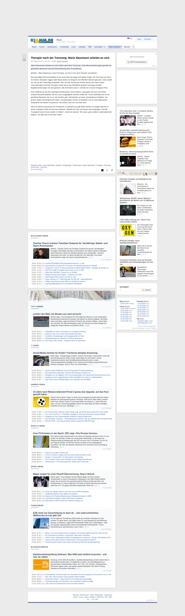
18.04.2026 (125, 311)
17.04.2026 (125, 313)
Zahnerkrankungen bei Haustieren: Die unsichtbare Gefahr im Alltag (69, 581)
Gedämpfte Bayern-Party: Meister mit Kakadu (61, 494)
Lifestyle (82, 47)
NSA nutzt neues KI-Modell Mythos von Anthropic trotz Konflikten (68, 379)
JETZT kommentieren (136, 62)
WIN (90, 47)
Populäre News (143, 321)
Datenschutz (84, 595)
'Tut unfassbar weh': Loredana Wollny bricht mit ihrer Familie (136, 112)
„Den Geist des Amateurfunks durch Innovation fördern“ (64, 584)
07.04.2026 (142, 314)
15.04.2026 (125, 317)
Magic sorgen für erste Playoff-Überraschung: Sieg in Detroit (63, 474)
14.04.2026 (125, 319)
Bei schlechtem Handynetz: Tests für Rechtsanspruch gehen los (67, 373)
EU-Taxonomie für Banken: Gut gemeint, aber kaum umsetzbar (67, 535)
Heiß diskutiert (143, 323)
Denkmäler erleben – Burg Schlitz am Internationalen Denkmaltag (68, 579)
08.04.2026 (142, 312)
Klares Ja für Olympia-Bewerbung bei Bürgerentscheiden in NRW (68, 496)
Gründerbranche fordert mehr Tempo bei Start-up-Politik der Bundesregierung (72, 542)
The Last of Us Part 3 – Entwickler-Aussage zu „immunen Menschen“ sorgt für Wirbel (75, 414)
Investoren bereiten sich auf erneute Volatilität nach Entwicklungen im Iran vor (136, 262)
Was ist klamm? (115, 47)
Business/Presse (39, 547)
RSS (110, 597)
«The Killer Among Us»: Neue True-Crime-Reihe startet (135, 221)
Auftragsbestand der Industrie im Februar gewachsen (64, 338)
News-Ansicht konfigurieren (147, 326)
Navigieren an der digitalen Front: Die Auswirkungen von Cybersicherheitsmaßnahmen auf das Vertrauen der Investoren (87, 375)
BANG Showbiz (62, 61)
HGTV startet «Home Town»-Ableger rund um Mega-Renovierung (68, 459)
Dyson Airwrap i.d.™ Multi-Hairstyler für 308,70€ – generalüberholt (68, 279)
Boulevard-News (39, 236)
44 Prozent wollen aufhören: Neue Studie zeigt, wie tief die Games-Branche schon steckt (76, 412)
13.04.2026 (125, 321)
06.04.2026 (142, 316)
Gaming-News (38, 384)
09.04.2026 (142, 310)
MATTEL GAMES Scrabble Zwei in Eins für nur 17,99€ (64, 270)
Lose (74, 47)
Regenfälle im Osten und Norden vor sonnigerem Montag (65, 332)
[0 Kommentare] (36, 169)
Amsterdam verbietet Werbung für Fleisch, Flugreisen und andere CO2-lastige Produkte (136, 132)
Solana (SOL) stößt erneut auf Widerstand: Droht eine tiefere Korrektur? (70, 540)
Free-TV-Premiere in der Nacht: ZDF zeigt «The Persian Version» (65, 433)
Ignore (148, 328)
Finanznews (37, 505)
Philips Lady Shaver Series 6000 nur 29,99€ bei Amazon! (65, 281)
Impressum (108, 595)
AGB (91, 595)
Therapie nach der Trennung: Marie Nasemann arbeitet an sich (70, 57)
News (34, 47)
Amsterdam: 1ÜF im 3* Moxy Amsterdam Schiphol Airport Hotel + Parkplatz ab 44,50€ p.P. (77, 268)
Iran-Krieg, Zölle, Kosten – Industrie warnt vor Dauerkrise (65, 341)
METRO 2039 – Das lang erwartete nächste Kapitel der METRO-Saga (70, 421)
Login (139, 39)
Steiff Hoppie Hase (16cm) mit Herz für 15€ (60, 277)
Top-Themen (37, 306)
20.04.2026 (125, 303)
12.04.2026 (142, 303)
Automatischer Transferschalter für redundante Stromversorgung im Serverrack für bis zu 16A (78, 574)
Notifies (153, 328)
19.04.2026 (125, 308)
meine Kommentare (138, 328)
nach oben (150, 600)
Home (75, 597)
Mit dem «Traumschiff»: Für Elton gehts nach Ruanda (64, 457)
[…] (89, 257)
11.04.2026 (142, 306)
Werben (127, 47)
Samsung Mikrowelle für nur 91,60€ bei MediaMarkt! (63, 284)
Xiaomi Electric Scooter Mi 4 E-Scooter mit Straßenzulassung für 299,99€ (71, 266)
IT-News (35, 345)
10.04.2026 (142, 308)
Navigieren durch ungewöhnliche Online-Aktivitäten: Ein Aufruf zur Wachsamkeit (73, 377)
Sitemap (76, 595)
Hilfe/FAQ (100, 597)
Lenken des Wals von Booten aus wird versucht (57, 314)
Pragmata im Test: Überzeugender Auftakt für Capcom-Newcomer (68, 416)
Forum (41, 47)
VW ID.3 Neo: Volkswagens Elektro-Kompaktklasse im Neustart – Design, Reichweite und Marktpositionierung (84, 538)
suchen (146, 290)
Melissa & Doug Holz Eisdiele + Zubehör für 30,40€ (63, 275)
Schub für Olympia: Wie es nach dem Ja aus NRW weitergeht (67, 492)
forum (154, 66)
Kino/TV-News (38, 426)
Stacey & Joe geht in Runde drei (56, 453)
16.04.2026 (125, 315)
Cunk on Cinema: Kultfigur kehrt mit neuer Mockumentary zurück (68, 455)
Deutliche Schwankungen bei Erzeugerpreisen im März (64, 336)
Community (64, 47)
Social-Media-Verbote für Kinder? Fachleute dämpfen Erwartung (65, 353)
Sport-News (37, 466)
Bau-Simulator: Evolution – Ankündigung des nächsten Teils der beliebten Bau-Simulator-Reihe (78, 419)
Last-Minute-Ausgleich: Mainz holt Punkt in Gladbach (64, 498)
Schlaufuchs (52, 47)
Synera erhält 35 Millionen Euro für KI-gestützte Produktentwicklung (69, 370)
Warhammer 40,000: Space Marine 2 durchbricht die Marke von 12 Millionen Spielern (137, 200)
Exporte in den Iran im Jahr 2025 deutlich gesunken (63, 334)
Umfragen (100, 47)
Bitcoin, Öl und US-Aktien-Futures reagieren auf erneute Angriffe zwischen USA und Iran (76, 533)
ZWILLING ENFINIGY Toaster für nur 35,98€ (61, 272)
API (106, 597)
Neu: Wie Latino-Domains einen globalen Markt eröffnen (65, 577)
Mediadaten (99, 595)
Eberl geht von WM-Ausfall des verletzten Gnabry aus (64, 501)
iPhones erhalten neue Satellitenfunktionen (130, 242)
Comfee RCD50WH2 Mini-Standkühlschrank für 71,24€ (64, 263)
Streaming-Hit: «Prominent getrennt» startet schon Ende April (67, 462)
